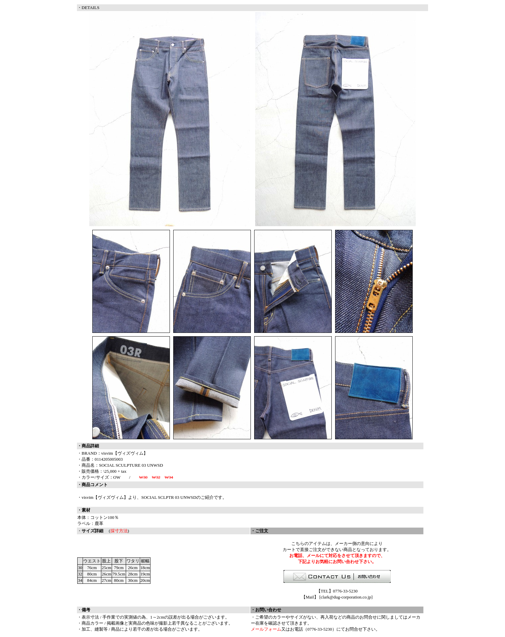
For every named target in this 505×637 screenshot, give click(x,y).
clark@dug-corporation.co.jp (346, 597)
